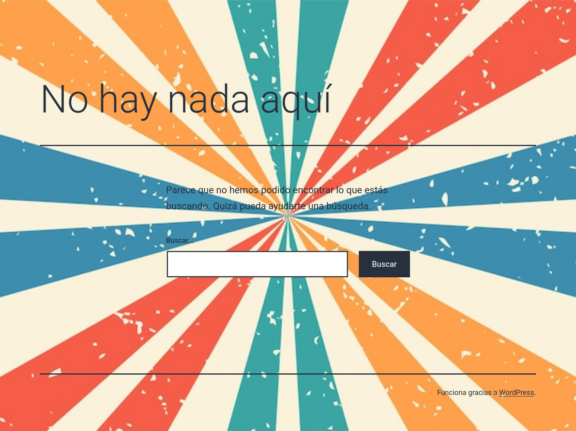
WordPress (516, 392)
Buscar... (180, 240)
